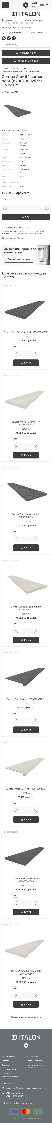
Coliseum (15, 69)
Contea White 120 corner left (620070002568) (26, 972)
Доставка (6, 1065)
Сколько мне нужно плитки (18, 227)
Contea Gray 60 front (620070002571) (26, 699)
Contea (26, 69)
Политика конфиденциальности (11, 1074)
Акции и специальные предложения (36, 1066)
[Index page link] (26, 14)
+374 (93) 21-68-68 (34, 32)
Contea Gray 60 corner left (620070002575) (26, 332)
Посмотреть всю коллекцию (26, 1016)
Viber (14, 38)
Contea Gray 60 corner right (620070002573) (26, 515)
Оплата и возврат (9, 1069)
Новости (5, 1061)
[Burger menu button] (5, 5)
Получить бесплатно (19, 259)
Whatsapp (4, 38)
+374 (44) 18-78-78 (12, 32)
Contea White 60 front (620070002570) (26, 788)
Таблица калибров (14, 238)
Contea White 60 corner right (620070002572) (26, 608)
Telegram (9, 38)
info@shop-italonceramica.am (20, 27)
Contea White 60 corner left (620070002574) (26, 423)
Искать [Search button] (47, 45)
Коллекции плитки (34, 1061)
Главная (5, 69)
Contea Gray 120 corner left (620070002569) (26, 880)
